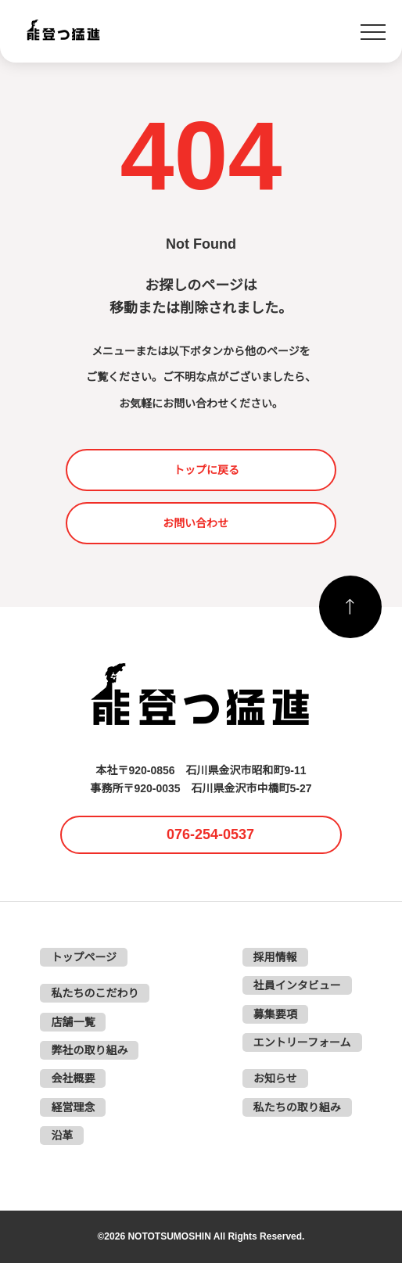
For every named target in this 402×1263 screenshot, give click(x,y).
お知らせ (275, 1078)
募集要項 (275, 1014)
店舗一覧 (73, 1022)
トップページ (84, 957)
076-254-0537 (210, 834)
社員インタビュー (297, 985)
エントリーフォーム (302, 1042)
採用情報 (275, 957)
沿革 (62, 1135)
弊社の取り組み (89, 1050)
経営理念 (73, 1107)
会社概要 (73, 1078)
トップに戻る (206, 470)
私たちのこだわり (94, 993)
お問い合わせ (195, 523)
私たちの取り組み (297, 1107)
